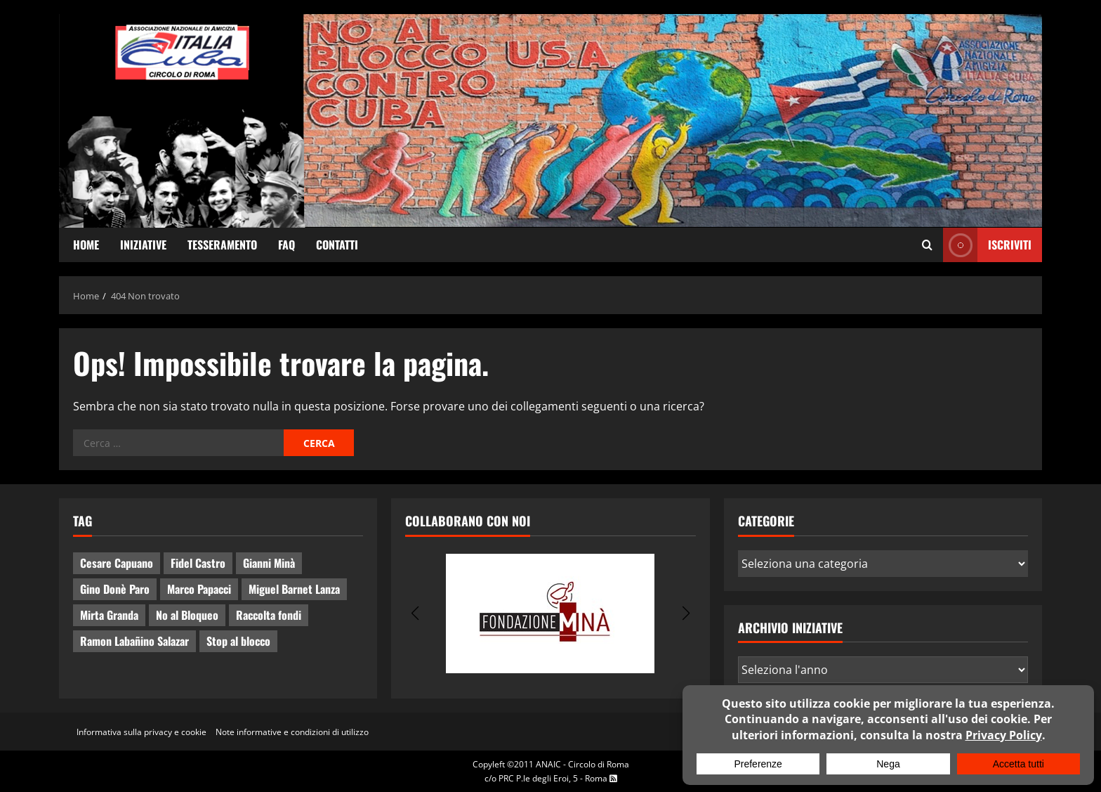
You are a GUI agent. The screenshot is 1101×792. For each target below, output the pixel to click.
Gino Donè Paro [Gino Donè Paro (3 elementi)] (115, 588)
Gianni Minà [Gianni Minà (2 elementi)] (269, 562)
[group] (550, 613)
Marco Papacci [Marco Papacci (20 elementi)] (199, 588)
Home (86, 244)
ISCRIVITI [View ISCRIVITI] (987, 245)
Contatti (337, 244)
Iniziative (143, 244)
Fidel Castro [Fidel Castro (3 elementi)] (198, 562)
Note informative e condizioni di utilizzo (292, 732)
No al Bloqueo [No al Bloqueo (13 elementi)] (187, 614)
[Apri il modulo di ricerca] (927, 245)
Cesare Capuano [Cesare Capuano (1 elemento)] (116, 562)
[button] (414, 613)
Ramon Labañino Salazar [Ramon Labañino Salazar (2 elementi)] (134, 640)
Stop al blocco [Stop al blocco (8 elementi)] (238, 640)
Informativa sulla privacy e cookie (141, 732)
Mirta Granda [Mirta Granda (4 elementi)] (109, 614)
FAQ (286, 244)
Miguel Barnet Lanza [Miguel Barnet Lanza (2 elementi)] (294, 588)
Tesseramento (222, 244)
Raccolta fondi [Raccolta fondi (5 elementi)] (268, 614)
